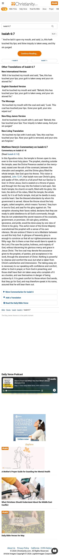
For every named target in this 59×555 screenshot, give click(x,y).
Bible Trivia (13, 9)
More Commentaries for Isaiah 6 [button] (18, 292)
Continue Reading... (29, 53)
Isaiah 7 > (44, 60)
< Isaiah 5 (15, 60)
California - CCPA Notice (41, 548)
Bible (3, 310)
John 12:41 (17, 176)
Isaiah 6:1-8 (13, 154)
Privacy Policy (23, 548)
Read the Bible (35, 9)
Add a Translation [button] (12, 298)
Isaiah (14, 310)
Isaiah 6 (19, 310)
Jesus (44, 9)
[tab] (29, 291)
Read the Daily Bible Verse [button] (15, 303)
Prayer (51, 9)
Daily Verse (23, 9)
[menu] (3, 3)
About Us (11, 548)
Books (8, 310)
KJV (54, 34)
